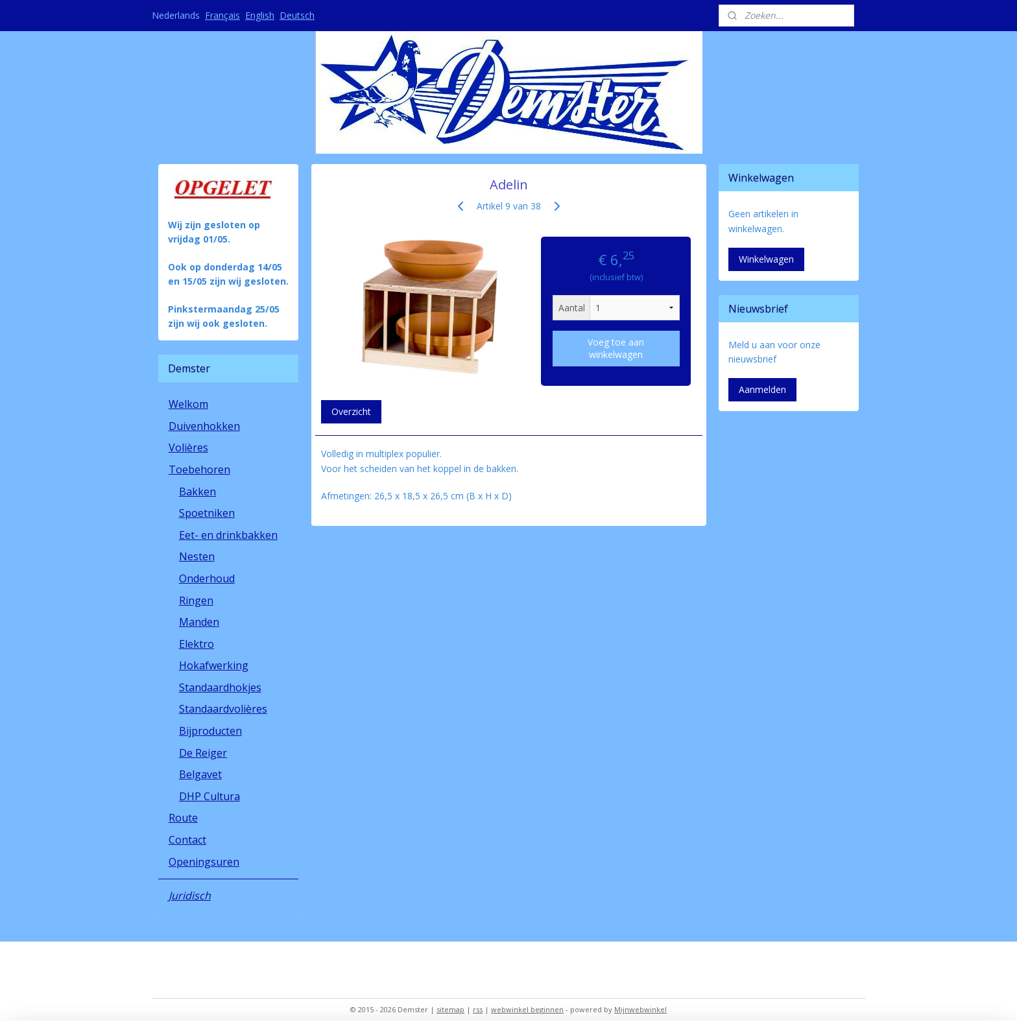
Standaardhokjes (220, 687)
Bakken (197, 491)
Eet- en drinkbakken (228, 535)
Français (222, 15)
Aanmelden (762, 389)
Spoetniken (207, 513)
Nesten (197, 556)
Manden (199, 622)
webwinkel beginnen (527, 1009)
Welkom (188, 404)
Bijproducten (210, 731)
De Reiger (203, 753)
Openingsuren (204, 862)
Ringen (196, 600)
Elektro (196, 644)
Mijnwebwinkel (640, 1009)
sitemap (450, 1009)
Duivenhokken (204, 426)
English (259, 15)
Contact (187, 840)
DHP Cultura (209, 796)
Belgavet (200, 774)
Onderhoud (207, 578)
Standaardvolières (223, 709)
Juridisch (190, 895)
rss (478, 1009)
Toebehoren (199, 469)
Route (183, 818)
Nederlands (176, 15)
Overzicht (350, 411)
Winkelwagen (766, 259)
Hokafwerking (213, 665)
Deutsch (297, 15)
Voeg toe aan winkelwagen (616, 348)
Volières (188, 447)
